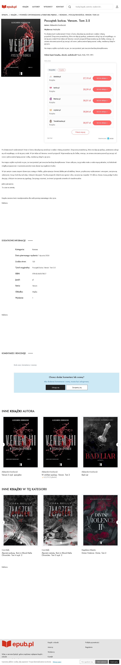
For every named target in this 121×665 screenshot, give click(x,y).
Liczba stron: (20, 261)
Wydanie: (19, 298)
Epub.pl (5, 15)
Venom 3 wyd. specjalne (12, 474)
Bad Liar (85, 474)
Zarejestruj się (77, 387)
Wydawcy (48, 7)
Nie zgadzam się (87, 662)
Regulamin (89, 647)
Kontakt (60, 7)
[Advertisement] (60, 221)
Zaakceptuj (114, 662)
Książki (25, 7)
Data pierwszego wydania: (26, 255)
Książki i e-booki (53, 642)
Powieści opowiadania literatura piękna (38, 15)
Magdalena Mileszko (89, 550)
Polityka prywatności (92, 642)
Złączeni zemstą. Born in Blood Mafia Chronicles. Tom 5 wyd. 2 (57, 554)
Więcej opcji (57, 662)
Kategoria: (19, 249)
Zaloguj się (55, 387)
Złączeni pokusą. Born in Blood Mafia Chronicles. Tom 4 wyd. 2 (17, 554)
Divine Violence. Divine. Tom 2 (94, 553)
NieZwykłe (56, 29)
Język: (17, 280)
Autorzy (36, 7)
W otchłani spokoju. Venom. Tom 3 (56, 474)
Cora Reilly (5, 550)
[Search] (70, 7)
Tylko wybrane (101, 662)
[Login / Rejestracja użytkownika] (117, 6)
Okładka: (19, 292)
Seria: (17, 286)
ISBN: (17, 273)
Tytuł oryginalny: (22, 267)
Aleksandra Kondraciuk (58, 25)
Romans (63, 15)
